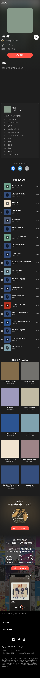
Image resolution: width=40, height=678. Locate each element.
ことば (10, 145)
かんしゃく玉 (12, 119)
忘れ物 (10, 126)
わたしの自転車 (13, 154)
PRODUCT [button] (6, 622)
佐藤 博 (15, 41)
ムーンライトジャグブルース (16, 135)
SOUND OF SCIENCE (29, 459)
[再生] (36, 37)
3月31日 (23, 614)
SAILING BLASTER (10, 381)
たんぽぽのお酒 (13, 123)
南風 (9, 142)
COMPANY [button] (7, 629)
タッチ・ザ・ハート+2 (10, 459)
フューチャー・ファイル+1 (10, 433)
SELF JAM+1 (10, 407)
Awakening (29, 485)
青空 (14, 108)
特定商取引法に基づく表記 (26, 653)
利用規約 (4, 650)
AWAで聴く (20, 55)
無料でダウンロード (20, 568)
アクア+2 (29, 433)
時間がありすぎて (13, 132)
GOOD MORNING (29, 407)
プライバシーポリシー (17, 650)
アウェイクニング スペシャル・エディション (10, 485)
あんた (10, 148)
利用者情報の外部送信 (8, 653)
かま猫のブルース (13, 129)
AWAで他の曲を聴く (20, 528)
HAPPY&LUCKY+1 (29, 381)
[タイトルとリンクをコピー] (27, 168)
